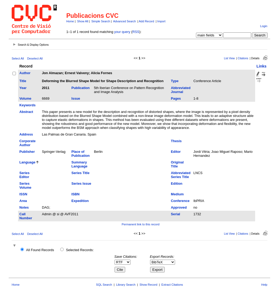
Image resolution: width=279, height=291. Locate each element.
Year (23, 88)
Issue (75, 98)
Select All (18, 58)
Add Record (146, 21)
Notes (24, 207)
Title (22, 81)
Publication (80, 88)
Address (26, 134)
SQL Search (104, 284)
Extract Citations (172, 284)
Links (261, 66)
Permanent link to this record (140, 224)
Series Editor (24, 175)
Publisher (27, 152)
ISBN (75, 194)
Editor (176, 152)
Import (161, 21)
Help (264, 284)
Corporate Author (27, 143)
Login (263, 26)
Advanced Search (124, 21)
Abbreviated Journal (180, 90)
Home (70, 21)
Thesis (176, 141)
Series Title (80, 173)
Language (27, 162)
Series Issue (81, 183)
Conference (180, 201)
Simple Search (100, 21)
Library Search (126, 284)
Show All (82, 21)
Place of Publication (80, 154)
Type (174, 81)
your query (122, 32)
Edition (176, 183)
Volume (25, 98)
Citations (243, 58)
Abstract (26, 112)
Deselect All (34, 58)
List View (229, 58)
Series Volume (25, 185)
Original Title (177, 164)
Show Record (148, 284)
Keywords (27, 105)
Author (24, 73)
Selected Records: (80, 250)
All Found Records (40, 250)
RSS (135, 32)
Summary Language (79, 164)
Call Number (25, 216)
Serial (175, 214)
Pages (176, 98)
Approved (179, 207)
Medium (177, 194)
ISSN (23, 194)
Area (23, 201)
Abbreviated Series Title (180, 175)
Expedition (80, 201)
